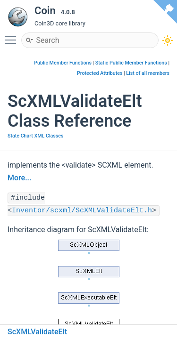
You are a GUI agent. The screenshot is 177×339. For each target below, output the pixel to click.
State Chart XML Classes (36, 136)
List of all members (147, 73)
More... (19, 177)
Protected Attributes (99, 73)
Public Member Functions (63, 63)
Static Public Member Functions (131, 63)
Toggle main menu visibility (13, 35)
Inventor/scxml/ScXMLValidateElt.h (82, 211)
